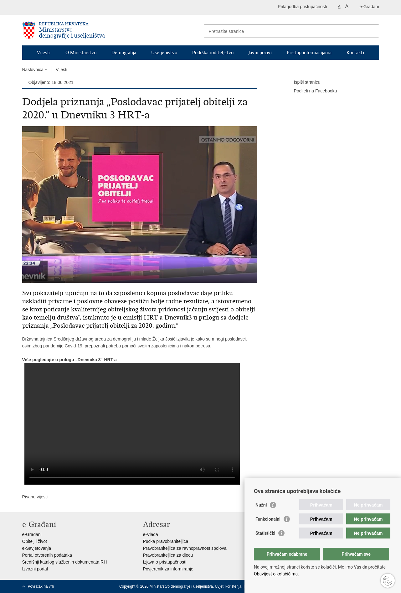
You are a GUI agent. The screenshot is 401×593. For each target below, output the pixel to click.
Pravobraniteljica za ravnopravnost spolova (185, 548)
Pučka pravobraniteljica (165, 541)
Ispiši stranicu (303, 82)
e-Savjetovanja (36, 548)
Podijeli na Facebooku (311, 91)
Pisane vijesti (35, 496)
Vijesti (43, 52)
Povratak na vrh (41, 586)
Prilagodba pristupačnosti (302, 6)
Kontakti (355, 52)
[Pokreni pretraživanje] (372, 31)
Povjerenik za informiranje (168, 568)
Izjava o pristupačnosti (165, 561)
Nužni (261, 504)
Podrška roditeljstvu (213, 52)
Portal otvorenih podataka (47, 555)
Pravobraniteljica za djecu (168, 555)
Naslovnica (33, 69)
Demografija (123, 52)
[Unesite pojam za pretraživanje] (285, 31)
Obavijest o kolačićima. (276, 573)
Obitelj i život (34, 541)
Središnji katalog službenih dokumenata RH (64, 561)
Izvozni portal (35, 568)
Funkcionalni (267, 519)
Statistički (265, 533)
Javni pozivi (260, 52)
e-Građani (369, 6)
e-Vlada (150, 534)
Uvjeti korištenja (228, 586)
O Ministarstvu (80, 52)
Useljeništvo (164, 52)
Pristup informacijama (309, 52)
